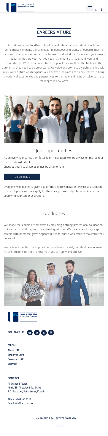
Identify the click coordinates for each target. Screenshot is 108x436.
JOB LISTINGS (22, 176)
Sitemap (12, 364)
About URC (13, 350)
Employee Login (16, 355)
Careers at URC (15, 359)
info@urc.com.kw (24, 403)
